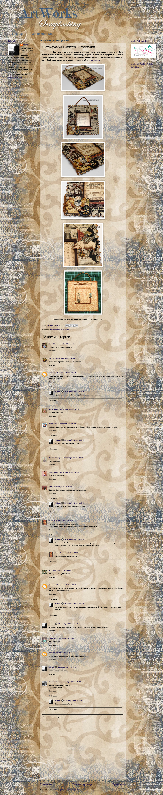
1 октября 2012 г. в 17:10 (67, 667)
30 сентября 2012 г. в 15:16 (74, 391)
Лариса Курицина (55, 458)
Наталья (52, 653)
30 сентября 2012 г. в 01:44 (65, 358)
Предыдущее (119, 784)
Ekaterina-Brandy (55, 682)
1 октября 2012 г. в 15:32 (65, 653)
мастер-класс (55, 329)
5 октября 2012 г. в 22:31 (74, 700)
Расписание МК (41, 34)
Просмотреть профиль (16, 77)
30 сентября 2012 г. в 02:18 (66, 373)
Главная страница (82, 784)
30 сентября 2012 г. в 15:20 (74, 604)
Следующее (46, 784)
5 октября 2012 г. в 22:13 (72, 682)
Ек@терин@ (53, 472)
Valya (51, 521)
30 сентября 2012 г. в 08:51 (73, 458)
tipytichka (52, 344)
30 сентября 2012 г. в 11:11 (63, 521)
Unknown (52, 373)
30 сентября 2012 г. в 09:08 (69, 472)
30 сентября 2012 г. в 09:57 (63, 487)
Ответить (52, 351)
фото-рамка (65, 329)
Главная (17, 34)
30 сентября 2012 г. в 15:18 (74, 503)
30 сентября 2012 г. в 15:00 (66, 585)
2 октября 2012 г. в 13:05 (69, 553)
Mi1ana (57, 391)
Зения (51, 638)
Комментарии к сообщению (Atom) (66, 790)
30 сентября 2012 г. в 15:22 (68, 624)
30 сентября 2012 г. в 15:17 (74, 440)
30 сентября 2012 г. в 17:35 (64, 638)
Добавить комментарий (52, 717)
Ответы (54, 387)
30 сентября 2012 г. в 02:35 (69, 409)
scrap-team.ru (94, 60)
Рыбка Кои (53, 424)
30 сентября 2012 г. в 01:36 (66, 344)
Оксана (51, 358)
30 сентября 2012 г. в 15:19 (74, 539)
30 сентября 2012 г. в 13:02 (61, 570)
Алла (51, 487)
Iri (49, 570)
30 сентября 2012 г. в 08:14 (67, 424)
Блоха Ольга (53, 409)
